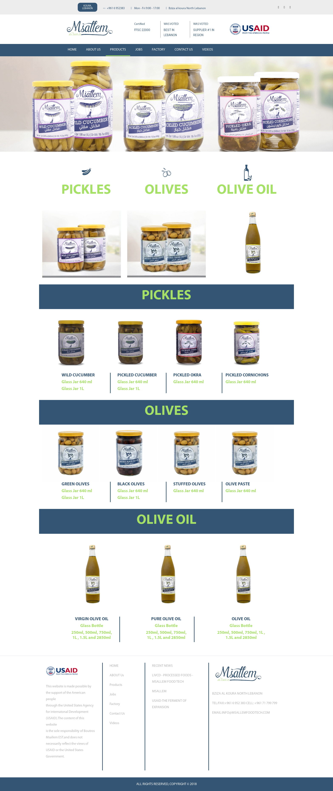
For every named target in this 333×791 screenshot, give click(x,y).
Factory (158, 49)
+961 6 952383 (114, 8)
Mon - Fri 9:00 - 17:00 (145, 8)
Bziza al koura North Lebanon (186, 8)
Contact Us (184, 49)
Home (72, 49)
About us (93, 49)
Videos (207, 49)
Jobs (139, 49)
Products (118, 49)
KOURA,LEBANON (87, 7)
